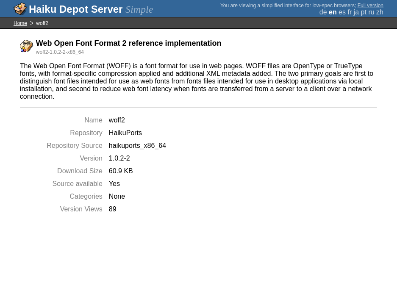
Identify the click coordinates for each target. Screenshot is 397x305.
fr (349, 12)
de (323, 12)
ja (356, 12)
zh (379, 12)
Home (20, 23)
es (342, 12)
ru (371, 12)
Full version (370, 5)
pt (363, 12)
